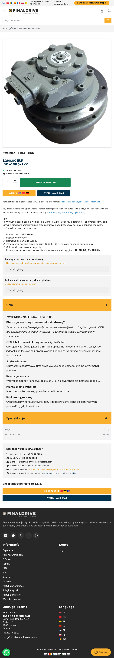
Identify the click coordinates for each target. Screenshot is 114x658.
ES (62, 626)
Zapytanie (8, 550)
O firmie (7, 559)
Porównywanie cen (13, 554)
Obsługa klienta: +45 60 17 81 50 (39, 2)
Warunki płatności (12, 599)
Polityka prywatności (13, 586)
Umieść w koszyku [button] (45, 182)
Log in (62, 550)
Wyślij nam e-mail (54, 193)
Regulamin (8, 577)
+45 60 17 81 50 (34, 454)
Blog (5, 572)
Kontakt (6, 563)
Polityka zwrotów (11, 594)
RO (62, 639)
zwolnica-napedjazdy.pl (62, 327)
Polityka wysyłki (11, 590)
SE (62, 621)
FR (62, 630)
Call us (19, 193)
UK (62, 612)
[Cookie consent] (36, 535)
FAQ (5, 568)
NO (62, 617)
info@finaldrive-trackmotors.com (35, 462)
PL (62, 634)
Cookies (7, 581)
